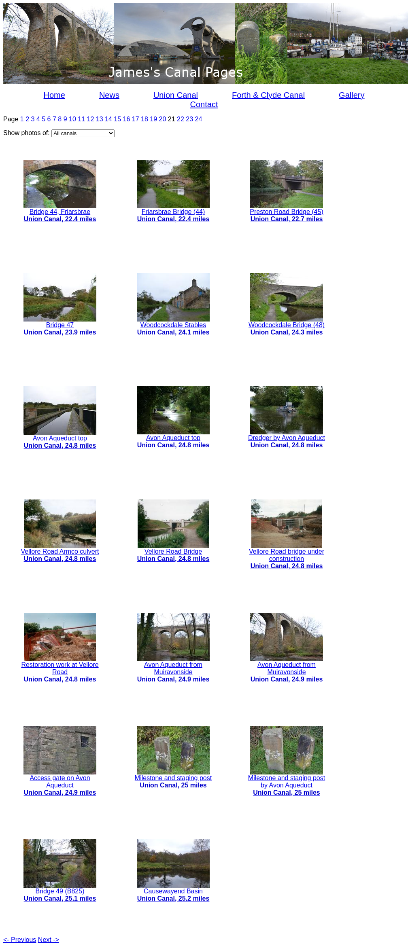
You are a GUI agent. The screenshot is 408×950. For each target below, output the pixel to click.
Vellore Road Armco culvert (60, 552)
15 (117, 119)
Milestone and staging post (173, 779)
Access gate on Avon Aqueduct (59, 782)
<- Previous (19, 939)
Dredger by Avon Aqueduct (286, 439)
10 (72, 119)
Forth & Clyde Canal (268, 95)
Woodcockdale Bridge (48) (287, 326)
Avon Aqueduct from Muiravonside (173, 669)
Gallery (351, 95)
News (109, 95)
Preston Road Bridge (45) (286, 212)
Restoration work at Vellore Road (59, 669)
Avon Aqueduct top (59, 439)
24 (198, 119)
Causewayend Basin (173, 892)
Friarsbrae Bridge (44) (173, 212)
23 (189, 119)
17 (135, 119)
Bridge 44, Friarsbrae (59, 212)
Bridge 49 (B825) (59, 892)
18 (144, 119)
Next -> (48, 939)
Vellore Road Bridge (173, 552)
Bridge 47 (59, 326)
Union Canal (175, 95)
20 (162, 119)
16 (126, 119)
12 (90, 119)
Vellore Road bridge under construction (286, 555)
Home (54, 95)
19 (153, 119)
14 (108, 119)
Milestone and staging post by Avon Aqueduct (286, 782)
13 (99, 119)
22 (180, 119)
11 (81, 119)
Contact (204, 104)
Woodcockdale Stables (173, 326)
